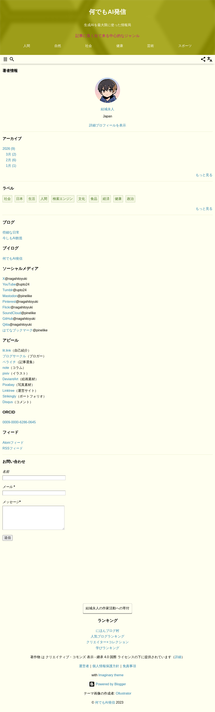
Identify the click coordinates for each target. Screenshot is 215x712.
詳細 (178, 657)
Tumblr (8, 290)
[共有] (203, 59)
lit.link (7, 350)
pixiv (6, 373)
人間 (26, 46)
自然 (57, 46)
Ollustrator (123, 693)
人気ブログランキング (107, 636)
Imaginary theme (110, 675)
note (6, 367)
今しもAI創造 (12, 238)
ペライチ (9, 362)
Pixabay (8, 385)
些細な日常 (11, 232)
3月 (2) (11, 154)
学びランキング (107, 648)
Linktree (8, 390)
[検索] (12, 59)
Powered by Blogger (107, 684)
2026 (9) (9, 148)
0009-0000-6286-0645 (19, 422)
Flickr (6, 307)
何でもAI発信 (107, 11)
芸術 (150, 46)
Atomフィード (13, 442)
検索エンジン (63, 199)
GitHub (8, 318)
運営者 (84, 666)
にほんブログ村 (107, 630)
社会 (88, 46)
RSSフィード (13, 448)
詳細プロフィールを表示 (107, 125)
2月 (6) (11, 160)
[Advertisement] (107, 570)
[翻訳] (209, 59)
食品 (93, 199)
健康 (119, 46)
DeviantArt (10, 379)
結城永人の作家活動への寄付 (107, 608)
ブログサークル (14, 356)
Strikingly (9, 396)
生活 (31, 199)
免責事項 (129, 666)
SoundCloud (12, 313)
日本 (19, 199)
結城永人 (107, 109)
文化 (81, 199)
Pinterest (9, 301)
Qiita (6, 324)
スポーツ (185, 46)
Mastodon (10, 296)
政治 (130, 199)
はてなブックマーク (18, 330)
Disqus (8, 402)
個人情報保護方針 (105, 666)
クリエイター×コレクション (107, 642)
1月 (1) (11, 165)
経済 (106, 199)
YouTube (9, 284)
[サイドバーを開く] (5, 59)
